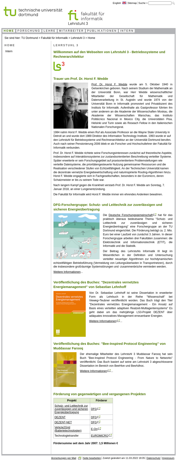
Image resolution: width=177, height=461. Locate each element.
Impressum (168, 458)
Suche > (143, 3)
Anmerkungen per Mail (63, 458)
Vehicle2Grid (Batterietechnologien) (67, 429)
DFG (94, 409)
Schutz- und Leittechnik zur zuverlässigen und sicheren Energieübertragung (71, 409)
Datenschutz (153, 458)
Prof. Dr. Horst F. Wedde (109, 84)
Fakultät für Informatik (54, 38)
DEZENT (59, 417)
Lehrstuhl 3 (78, 38)
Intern (8, 51)
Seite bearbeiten (92, 458)
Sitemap (132, 3)
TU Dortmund (29, 38)
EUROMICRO (99, 435)
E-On (94, 429)
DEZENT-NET (63, 422)
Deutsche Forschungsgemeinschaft (131, 215)
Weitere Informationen (67, 272)
